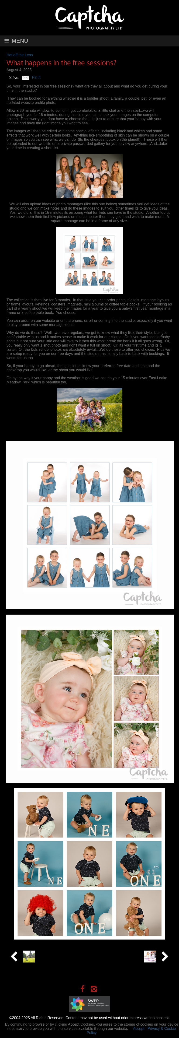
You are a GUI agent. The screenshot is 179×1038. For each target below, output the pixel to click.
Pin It (36, 77)
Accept (138, 1029)
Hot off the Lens (20, 55)
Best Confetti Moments (121, 952)
